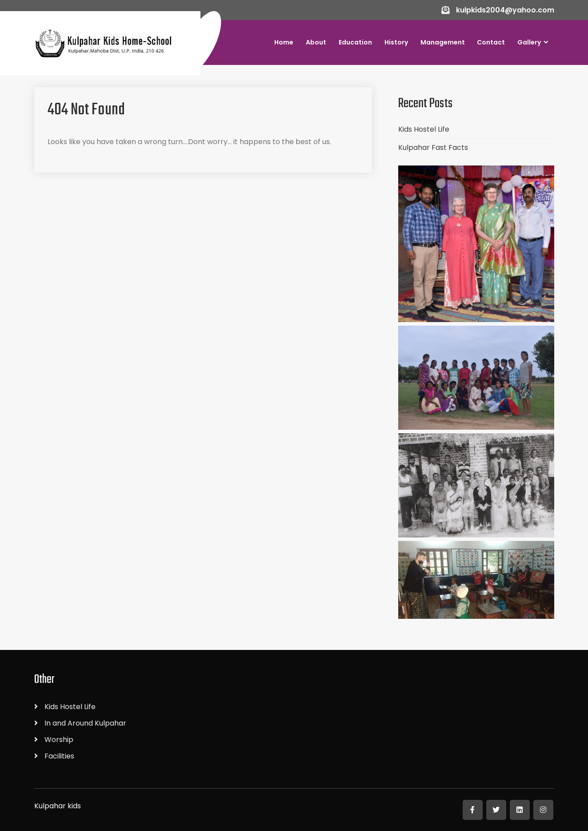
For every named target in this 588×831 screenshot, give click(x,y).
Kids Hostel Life (423, 129)
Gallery (529, 42)
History (396, 42)
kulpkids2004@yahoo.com (505, 10)
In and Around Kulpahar (85, 723)
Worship (58, 739)
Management (442, 42)
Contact (491, 42)
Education (355, 42)
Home (283, 42)
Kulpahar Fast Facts (433, 147)
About (316, 42)
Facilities (59, 756)
